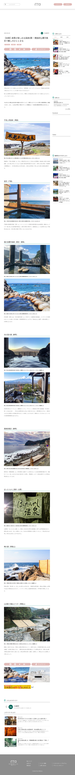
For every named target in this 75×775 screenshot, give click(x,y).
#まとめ (7, 44)
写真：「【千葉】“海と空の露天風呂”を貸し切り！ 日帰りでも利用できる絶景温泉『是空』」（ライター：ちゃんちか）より (22, 221)
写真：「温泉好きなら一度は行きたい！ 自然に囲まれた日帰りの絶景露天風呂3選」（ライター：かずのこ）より (20, 525)
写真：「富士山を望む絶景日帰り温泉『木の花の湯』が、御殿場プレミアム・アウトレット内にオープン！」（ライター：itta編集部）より (24, 370)
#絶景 (13, 44)
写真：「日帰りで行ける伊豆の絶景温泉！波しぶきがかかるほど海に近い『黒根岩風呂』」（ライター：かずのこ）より (21, 468)
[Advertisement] (37, 20)
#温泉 (19, 44)
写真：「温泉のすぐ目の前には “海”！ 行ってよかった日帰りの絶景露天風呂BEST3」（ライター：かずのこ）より (20, 276)
